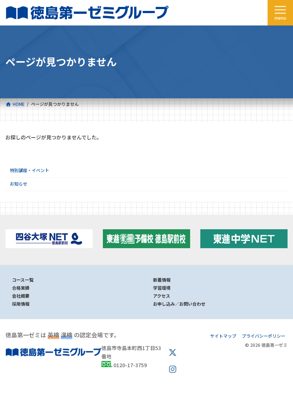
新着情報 (161, 280)
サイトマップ (223, 336)
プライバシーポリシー (263, 336)
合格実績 (20, 288)
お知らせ (18, 183)
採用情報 (20, 304)
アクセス (161, 296)
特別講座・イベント (29, 170)
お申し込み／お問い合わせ (179, 304)
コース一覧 (22, 280)
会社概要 (20, 296)
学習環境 (161, 288)
